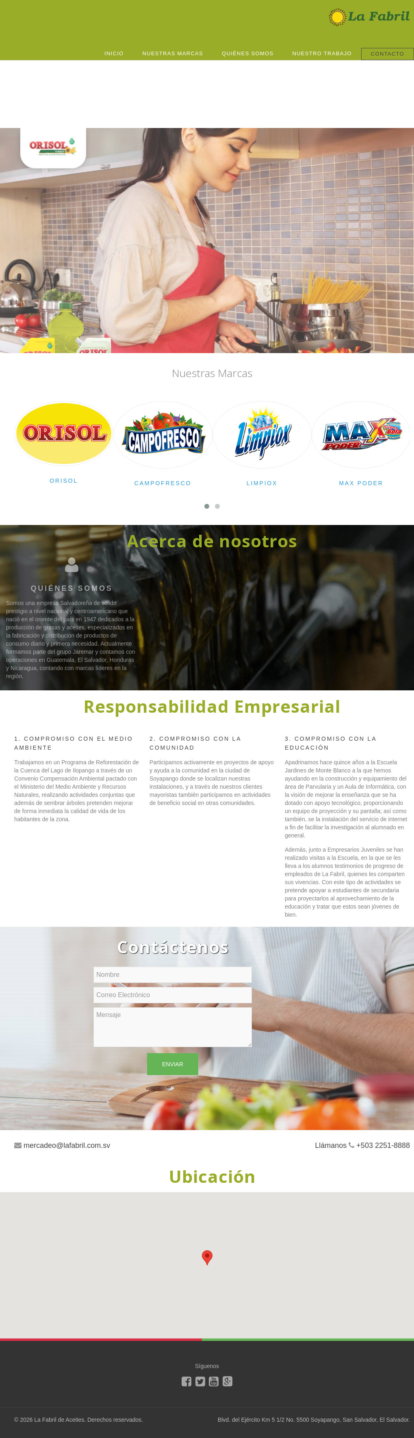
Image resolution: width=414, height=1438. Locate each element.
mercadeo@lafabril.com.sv (67, 1145)
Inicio (114, 53)
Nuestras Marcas (173, 53)
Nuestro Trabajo (321, 53)
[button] (207, 1257)
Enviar (172, 1064)
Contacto (387, 54)
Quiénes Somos (247, 53)
